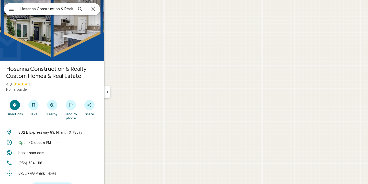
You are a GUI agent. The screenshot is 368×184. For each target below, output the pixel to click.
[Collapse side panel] (126, 92)
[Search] (99, 9)
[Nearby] (70, 107)
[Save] (52, 107)
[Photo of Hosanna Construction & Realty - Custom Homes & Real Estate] (70, 30)
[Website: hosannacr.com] (70, 153)
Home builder (36, 89)
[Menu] (9, 8)
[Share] (107, 107)
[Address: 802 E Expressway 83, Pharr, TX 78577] (70, 132)
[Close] (112, 9)
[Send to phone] (89, 109)
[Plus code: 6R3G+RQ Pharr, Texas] (70, 173)
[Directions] (33, 107)
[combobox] (60, 9)
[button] (70, 142)
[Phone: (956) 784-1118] (70, 163)
